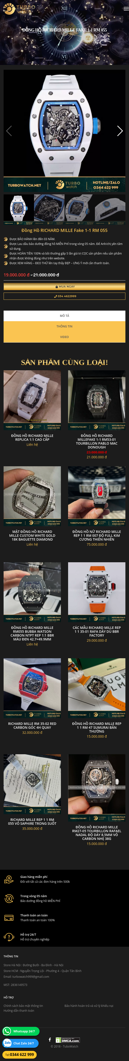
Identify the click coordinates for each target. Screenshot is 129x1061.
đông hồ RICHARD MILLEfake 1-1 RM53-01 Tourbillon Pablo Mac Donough (96, 441)
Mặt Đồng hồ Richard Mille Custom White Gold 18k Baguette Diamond (32, 535)
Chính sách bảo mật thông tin (23, 1006)
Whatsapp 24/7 (24, 1031)
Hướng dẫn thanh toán (19, 1011)
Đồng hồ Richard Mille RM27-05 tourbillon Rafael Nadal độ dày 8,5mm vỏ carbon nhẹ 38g (96, 833)
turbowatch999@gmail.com (30, 977)
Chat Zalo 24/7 (23, 1043)
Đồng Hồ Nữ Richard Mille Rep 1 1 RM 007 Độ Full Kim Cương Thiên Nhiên (96, 535)
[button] (120, 131)
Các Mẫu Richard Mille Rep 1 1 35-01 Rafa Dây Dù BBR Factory (97, 631)
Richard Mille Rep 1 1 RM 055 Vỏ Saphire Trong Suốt (32, 821)
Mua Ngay (65, 286)
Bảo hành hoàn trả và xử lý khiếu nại (88, 1006)
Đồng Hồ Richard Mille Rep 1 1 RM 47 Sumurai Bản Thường (96, 727)
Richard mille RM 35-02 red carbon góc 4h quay (32, 725)
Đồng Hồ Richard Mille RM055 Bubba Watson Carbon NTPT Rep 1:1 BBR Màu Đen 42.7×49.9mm (32, 633)
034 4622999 (65, 296)
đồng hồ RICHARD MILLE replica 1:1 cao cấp (32, 437)
